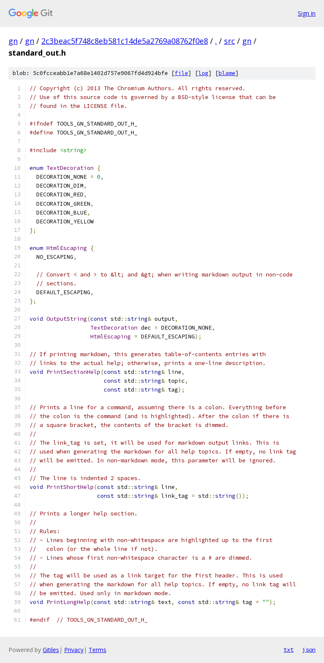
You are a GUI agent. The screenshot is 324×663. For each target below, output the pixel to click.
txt (289, 649)
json (309, 649)
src (229, 41)
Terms (97, 650)
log (203, 73)
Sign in (307, 13)
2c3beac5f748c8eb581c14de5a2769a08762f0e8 (124, 41)
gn (13, 41)
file (181, 73)
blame (227, 73)
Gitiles (51, 650)
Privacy (74, 650)
